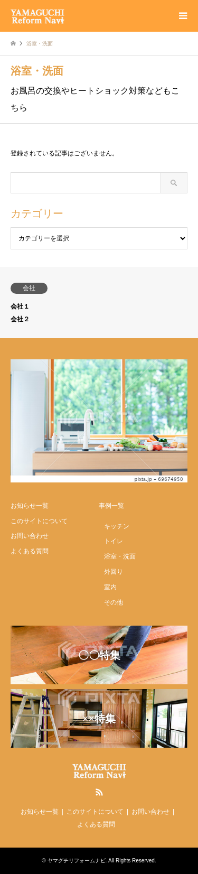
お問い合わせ (30, 536)
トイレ (113, 541)
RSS (99, 792)
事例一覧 (111, 505)
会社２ (20, 319)
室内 (110, 587)
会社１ (20, 306)
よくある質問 (30, 551)
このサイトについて (39, 521)
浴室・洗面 (120, 556)
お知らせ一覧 (30, 505)
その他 (113, 602)
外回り (113, 571)
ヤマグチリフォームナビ (77, 860)
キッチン (116, 526)
